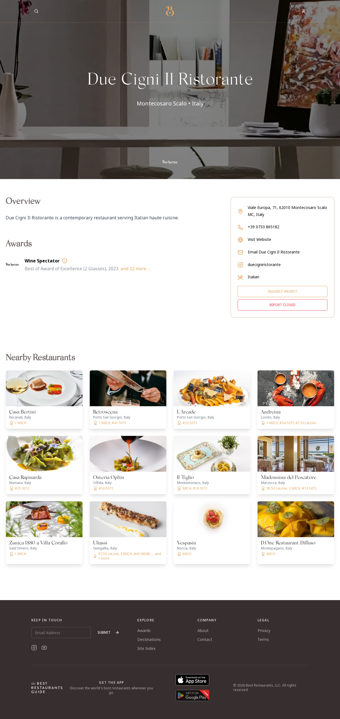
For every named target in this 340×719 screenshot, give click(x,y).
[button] (170, 89)
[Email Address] (61, 632)
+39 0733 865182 (263, 226)
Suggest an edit (282, 291)
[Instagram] (34, 647)
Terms (263, 639)
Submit (108, 632)
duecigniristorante (264, 264)
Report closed (283, 304)
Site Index (146, 648)
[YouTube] (44, 647)
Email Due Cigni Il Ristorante (274, 252)
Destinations (149, 639)
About (203, 630)
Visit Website (259, 239)
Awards (144, 630)
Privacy (264, 630)
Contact (204, 639)
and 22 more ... (135, 268)
